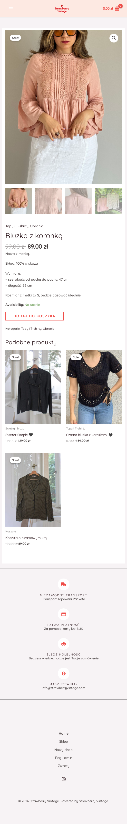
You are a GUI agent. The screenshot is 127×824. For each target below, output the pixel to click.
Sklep (63, 742)
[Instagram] (63, 779)
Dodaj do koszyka (34, 316)
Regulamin (63, 758)
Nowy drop (63, 750)
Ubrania (36, 227)
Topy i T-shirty (17, 227)
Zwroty (63, 766)
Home (63, 734)
